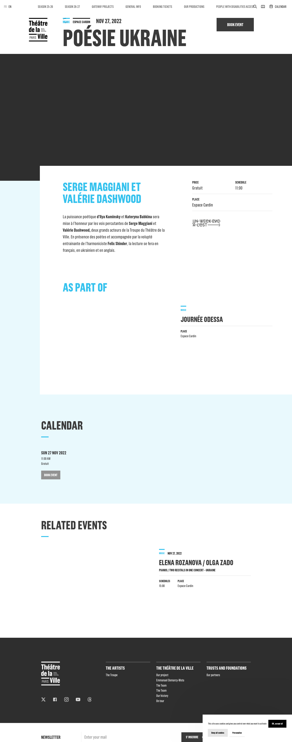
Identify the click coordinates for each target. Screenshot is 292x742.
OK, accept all (277, 723)
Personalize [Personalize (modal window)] (237, 732)
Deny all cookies (217, 732)
